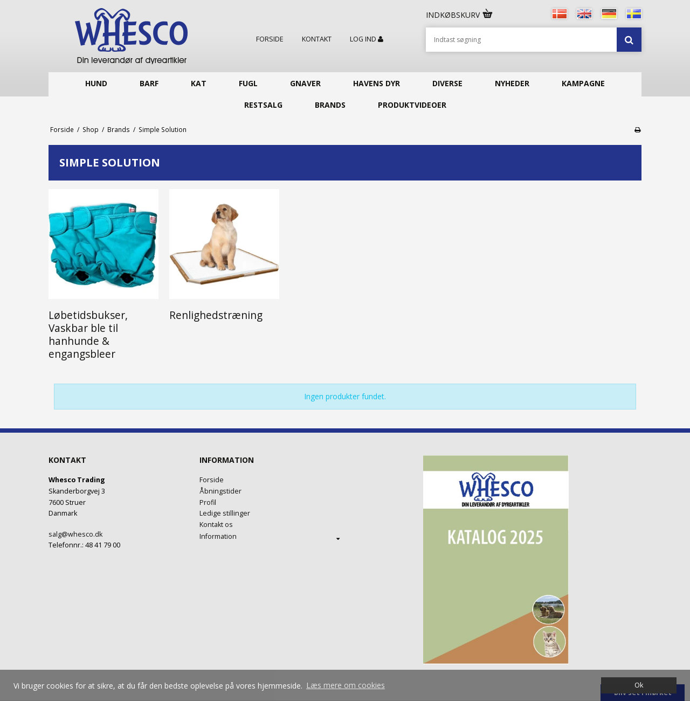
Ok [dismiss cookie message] (638, 685)
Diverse (447, 83)
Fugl (248, 83)
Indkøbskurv (460, 15)
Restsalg (263, 105)
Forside (270, 39)
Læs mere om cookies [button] (345, 685)
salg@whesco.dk (75, 534)
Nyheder (512, 83)
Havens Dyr (376, 83)
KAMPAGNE (583, 83)
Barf (149, 83)
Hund (96, 83)
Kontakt (317, 39)
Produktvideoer (412, 105)
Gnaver (305, 83)
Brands (330, 105)
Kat (198, 83)
